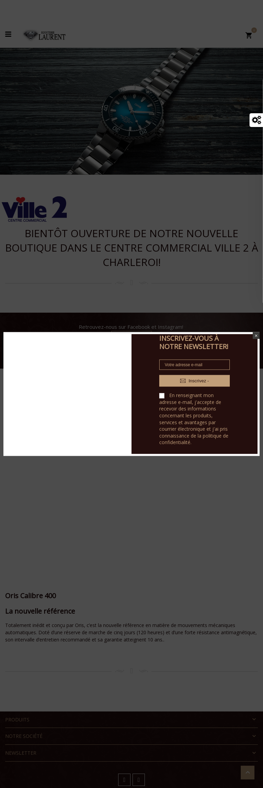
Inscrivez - (194, 381)
